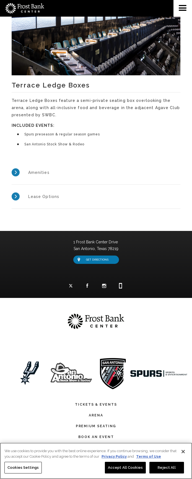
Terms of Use (148, 456)
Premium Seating (96, 425)
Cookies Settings (23, 467)
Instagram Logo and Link (104, 286)
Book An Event (96, 436)
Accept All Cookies (125, 467)
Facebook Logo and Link (87, 286)
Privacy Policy (114, 456)
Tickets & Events (96, 404)
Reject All (166, 467)
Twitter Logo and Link (71, 286)
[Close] (183, 451)
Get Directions (92, 259)
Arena (96, 414)
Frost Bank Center (22, 2)
